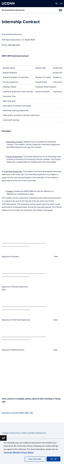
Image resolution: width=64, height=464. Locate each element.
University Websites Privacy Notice (18, 452)
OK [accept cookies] (53, 459)
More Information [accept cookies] (35, 459)
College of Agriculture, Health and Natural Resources (24, 433)
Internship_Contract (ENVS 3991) (17, 412)
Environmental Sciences (13, 10)
